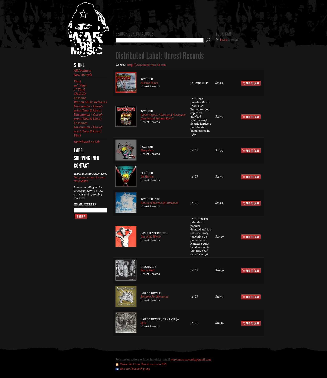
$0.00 (223, 39)
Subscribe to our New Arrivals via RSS (143, 364)
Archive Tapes (149, 82)
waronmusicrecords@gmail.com (191, 359)
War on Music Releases (90, 102)
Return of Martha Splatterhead (160, 203)
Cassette (80, 98)
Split (143, 323)
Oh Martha (147, 176)
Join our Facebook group (135, 368)
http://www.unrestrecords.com (146, 65)
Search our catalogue (134, 34)
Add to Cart (251, 83)
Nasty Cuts (147, 150)
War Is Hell (147, 270)
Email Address (85, 204)
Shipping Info (86, 158)
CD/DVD (80, 94)
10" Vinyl (80, 85)
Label (79, 151)
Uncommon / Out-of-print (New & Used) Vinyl (88, 131)
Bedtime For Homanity (155, 296)
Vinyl (77, 81)
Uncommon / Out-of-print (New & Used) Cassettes (88, 119)
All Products (82, 71)
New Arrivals (83, 75)
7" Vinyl (79, 89)
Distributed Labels (87, 142)
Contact (81, 166)
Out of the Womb (151, 236)
